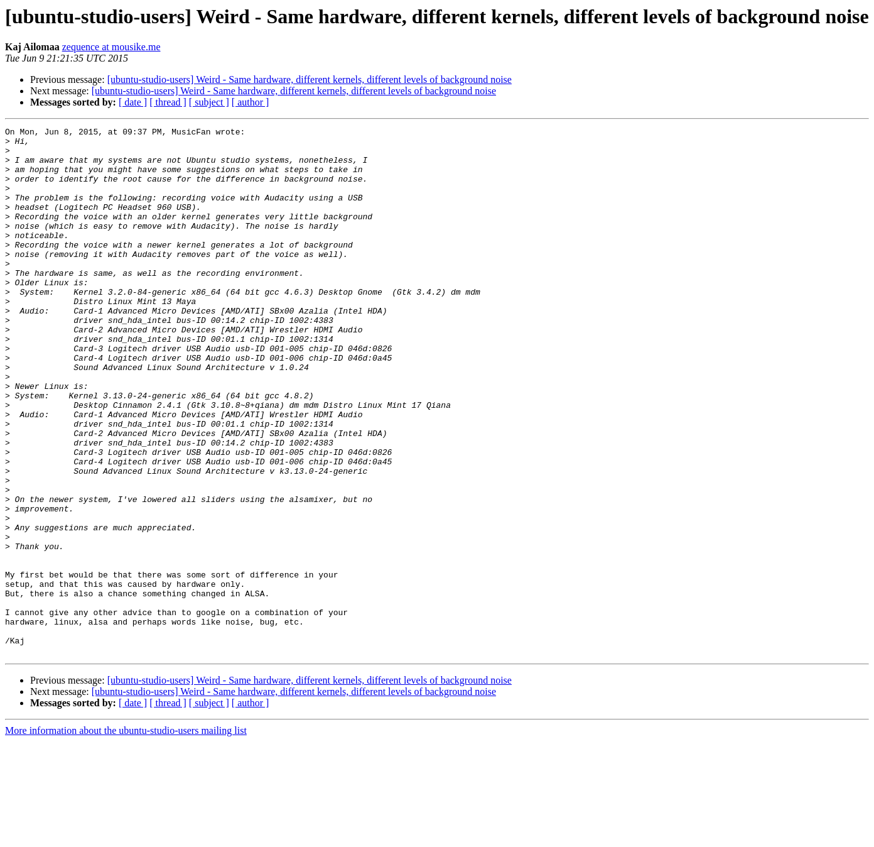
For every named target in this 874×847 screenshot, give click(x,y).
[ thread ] (167, 102)
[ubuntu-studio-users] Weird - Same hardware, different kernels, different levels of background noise (309, 79)
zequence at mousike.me (111, 46)
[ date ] (133, 102)
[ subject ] (209, 102)
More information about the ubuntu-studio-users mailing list (126, 836)
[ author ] (250, 102)
